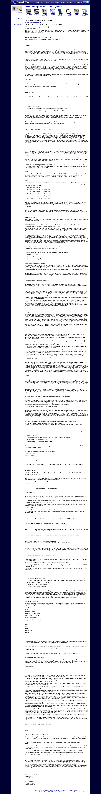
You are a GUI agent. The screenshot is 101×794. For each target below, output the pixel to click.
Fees (76, 14)
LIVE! (42, 2)
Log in (21, 15)
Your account (70, 2)
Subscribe (36, 14)
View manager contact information (33, 22)
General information (44, 15)
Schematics (52, 14)
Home (37, 2)
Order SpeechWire (18, 19)
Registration (29, 14)
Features (47, 2)
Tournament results (54, 790)
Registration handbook (85, 15)
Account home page (17, 12)
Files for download (60, 15)
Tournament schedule (69, 15)
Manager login (78, 2)
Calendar (57, 2)
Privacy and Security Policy (80, 791)
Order (52, 2)
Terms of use (70, 791)
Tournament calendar (17, 24)
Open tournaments (18, 25)
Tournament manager (72, 790)
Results (63, 2)
